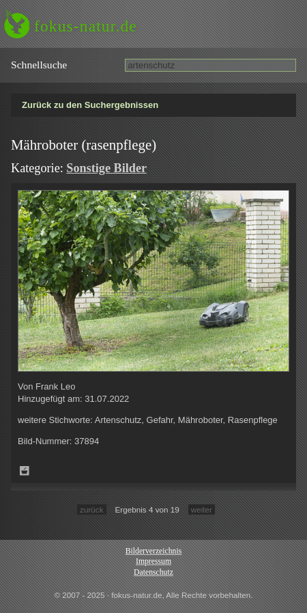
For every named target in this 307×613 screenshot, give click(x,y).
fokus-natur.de (85, 26)
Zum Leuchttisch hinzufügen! (24, 471)
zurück (91, 509)
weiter (201, 509)
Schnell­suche (39, 64)
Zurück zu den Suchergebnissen (90, 105)
